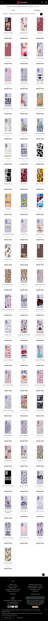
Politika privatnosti (12, 602)
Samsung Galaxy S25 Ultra (12, 589)
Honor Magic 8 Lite (35, 589)
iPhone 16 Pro (12, 587)
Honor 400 (35, 591)
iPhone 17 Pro (12, 584)
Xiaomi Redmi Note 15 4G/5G (35, 586)
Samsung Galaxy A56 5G (35, 584)
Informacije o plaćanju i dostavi (13, 600)
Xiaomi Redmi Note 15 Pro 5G (35, 587)
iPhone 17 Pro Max (13, 586)
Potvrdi (35, 607)
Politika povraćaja (12, 604)
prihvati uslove (8, 617)
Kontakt (12, 599)
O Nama (13, 597)
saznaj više (20, 617)
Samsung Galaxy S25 (12, 591)
